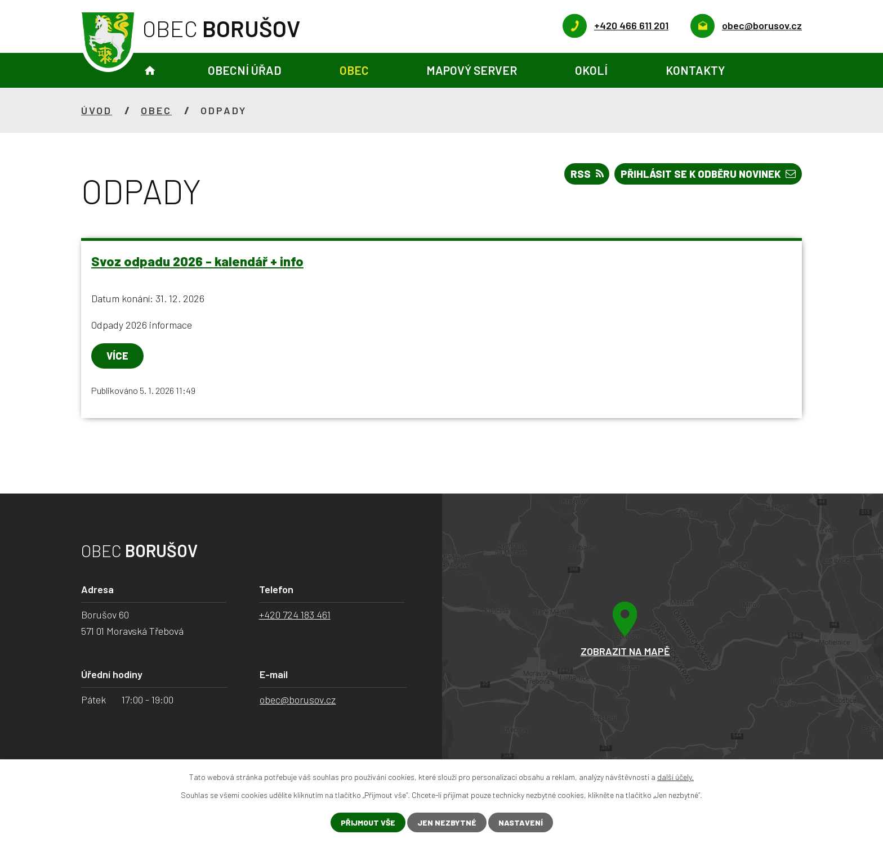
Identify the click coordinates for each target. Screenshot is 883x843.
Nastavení (520, 822)
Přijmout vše (368, 822)
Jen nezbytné (446, 822)
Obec (354, 70)
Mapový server (471, 70)
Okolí (591, 70)
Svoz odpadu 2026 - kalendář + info (197, 261)
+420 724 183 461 (295, 614)
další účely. (675, 777)
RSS (587, 174)
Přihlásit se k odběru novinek (708, 174)
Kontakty (695, 70)
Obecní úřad (245, 70)
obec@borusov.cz (298, 699)
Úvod (150, 70)
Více (117, 355)
